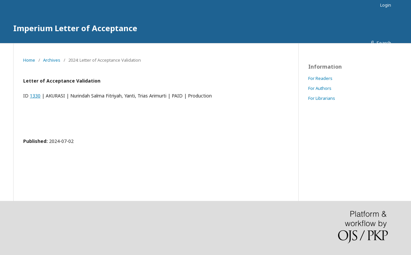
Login (385, 5)
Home (29, 60)
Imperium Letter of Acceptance (75, 28)
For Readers (320, 78)
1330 (35, 96)
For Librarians (321, 98)
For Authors (319, 88)
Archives (51, 60)
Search (383, 43)
